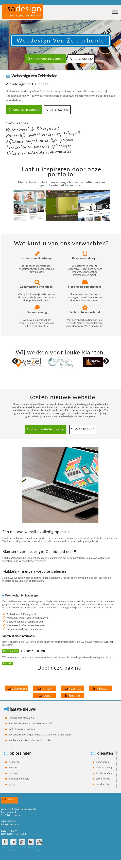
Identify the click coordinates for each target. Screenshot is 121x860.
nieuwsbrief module (19, 778)
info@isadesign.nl (10, 824)
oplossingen (21, 753)
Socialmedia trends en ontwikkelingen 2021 (31, 723)
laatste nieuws (23, 709)
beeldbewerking (104, 773)
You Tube (39, 842)
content (44, 688)
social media (102, 784)
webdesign (17, 688)
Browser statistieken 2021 (22, 717)
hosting (72, 695)
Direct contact (10, 651)
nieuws (100, 688)
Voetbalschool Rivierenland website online (30, 740)
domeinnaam (103, 762)
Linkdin (31, 842)
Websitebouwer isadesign (22, 729)
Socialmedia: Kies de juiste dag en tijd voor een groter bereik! (40, 734)
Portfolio (7, 663)
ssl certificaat (103, 778)
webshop (72, 688)
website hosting (104, 767)
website (12, 767)
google (44, 695)
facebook (5, 842)
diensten (105, 753)
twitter (13, 842)
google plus (22, 842)
